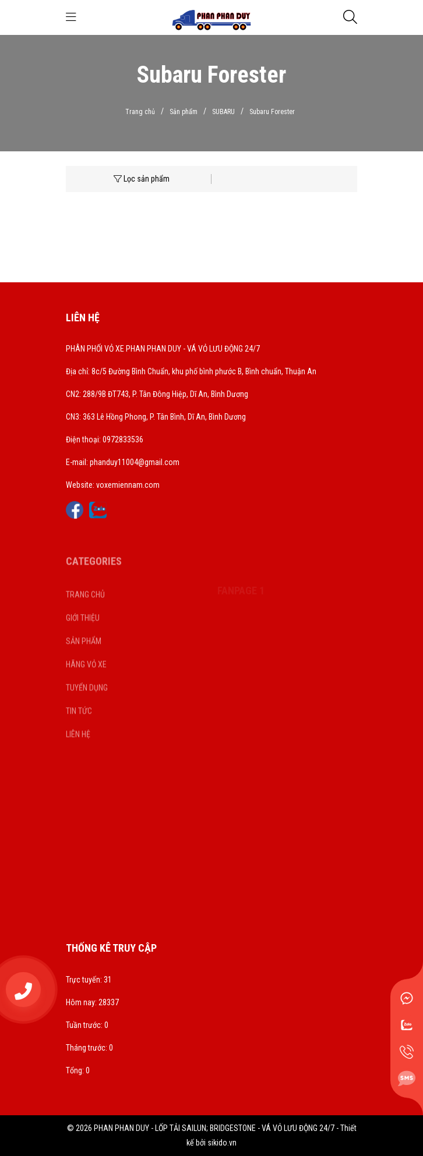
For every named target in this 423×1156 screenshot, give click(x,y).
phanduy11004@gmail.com (134, 462)
